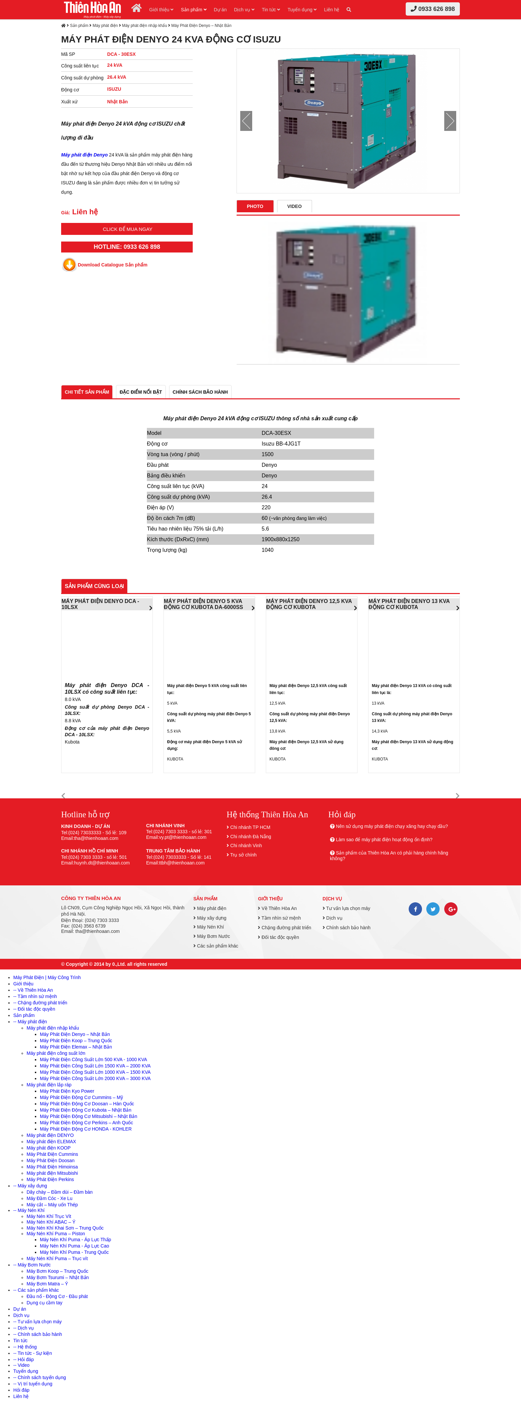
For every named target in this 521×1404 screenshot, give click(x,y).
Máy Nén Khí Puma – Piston (56, 1233)
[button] (63, 796)
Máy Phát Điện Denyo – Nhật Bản (201, 25)
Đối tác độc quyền (278, 937)
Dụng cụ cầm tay (44, 1302)
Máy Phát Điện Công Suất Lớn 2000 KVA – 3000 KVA (95, 1078)
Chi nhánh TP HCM (250, 827)
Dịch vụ (244, 9)
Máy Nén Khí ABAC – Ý (51, 1222)
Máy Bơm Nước (211, 936)
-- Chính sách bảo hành (37, 1334)
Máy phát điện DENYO (50, 1135)
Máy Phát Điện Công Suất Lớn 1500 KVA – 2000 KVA (95, 1065)
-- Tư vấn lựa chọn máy (37, 1321)
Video (294, 206)
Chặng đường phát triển (284, 927)
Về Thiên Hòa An (277, 908)
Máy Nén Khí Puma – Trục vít (57, 1258)
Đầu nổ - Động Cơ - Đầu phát (57, 1296)
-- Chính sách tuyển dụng (39, 1377)
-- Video (21, 1365)
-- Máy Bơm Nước (32, 1264)
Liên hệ (331, 9)
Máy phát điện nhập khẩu (144, 25)
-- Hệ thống (25, 1347)
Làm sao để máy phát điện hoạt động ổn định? (384, 839)
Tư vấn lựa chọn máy (346, 908)
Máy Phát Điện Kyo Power (67, 1091)
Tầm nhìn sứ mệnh (279, 918)
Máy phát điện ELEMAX (51, 1141)
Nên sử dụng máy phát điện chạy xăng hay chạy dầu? (392, 826)
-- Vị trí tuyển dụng (32, 1383)
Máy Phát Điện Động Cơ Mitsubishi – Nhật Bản (88, 1116)
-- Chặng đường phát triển (40, 1002)
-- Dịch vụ (23, 1328)
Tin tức (271, 9)
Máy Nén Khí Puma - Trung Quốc (74, 1252)
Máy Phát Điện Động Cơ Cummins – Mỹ (81, 1097)
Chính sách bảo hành (346, 927)
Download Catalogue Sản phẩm (113, 264)
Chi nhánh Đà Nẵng (250, 836)
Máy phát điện (105, 25)
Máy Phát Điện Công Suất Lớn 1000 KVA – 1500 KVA (95, 1072)
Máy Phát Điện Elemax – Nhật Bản (76, 1047)
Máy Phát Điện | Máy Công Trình (47, 977)
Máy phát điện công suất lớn (56, 1053)
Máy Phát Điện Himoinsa (52, 1166)
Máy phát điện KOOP (49, 1148)
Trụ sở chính (243, 854)
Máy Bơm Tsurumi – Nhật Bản (58, 1277)
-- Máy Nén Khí (29, 1210)
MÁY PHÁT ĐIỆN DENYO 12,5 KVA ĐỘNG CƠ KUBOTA (309, 604)
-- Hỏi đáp (23, 1359)
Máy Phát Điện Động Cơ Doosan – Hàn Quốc (87, 1103)
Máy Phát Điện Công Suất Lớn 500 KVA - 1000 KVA (93, 1059)
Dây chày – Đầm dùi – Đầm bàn (60, 1192)
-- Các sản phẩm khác (36, 1290)
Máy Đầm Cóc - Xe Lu (49, 1198)
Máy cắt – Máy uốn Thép (52, 1204)
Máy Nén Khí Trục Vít (49, 1216)
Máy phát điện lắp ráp (49, 1084)
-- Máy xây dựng (30, 1185)
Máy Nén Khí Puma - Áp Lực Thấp (75, 1239)
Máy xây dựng (209, 918)
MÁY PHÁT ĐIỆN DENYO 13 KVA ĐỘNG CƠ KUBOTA (409, 604)
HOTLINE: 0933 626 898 (127, 247)
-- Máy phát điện (30, 1021)
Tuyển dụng (302, 9)
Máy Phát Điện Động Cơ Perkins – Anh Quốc (86, 1122)
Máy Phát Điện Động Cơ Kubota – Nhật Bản (85, 1110)
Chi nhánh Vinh (246, 845)
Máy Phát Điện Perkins (50, 1179)
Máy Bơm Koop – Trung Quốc (57, 1271)
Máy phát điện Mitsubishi (52, 1173)
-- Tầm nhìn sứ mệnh (35, 996)
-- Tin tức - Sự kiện (32, 1353)
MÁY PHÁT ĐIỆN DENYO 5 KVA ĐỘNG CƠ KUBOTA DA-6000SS (203, 604)
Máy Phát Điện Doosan (50, 1160)
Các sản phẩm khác (215, 946)
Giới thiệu (161, 9)
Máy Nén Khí (208, 927)
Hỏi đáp (21, 1390)
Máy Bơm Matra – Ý (47, 1283)
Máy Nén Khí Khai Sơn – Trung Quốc (65, 1228)
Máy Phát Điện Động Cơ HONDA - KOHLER (86, 1129)
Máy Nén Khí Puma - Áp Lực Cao (74, 1246)
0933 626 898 (433, 9)
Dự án (220, 9)
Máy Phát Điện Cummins (52, 1154)
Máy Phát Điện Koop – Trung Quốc (76, 1040)
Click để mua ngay (127, 229)
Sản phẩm (193, 9)
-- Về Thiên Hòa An (33, 990)
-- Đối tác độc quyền (34, 1009)
